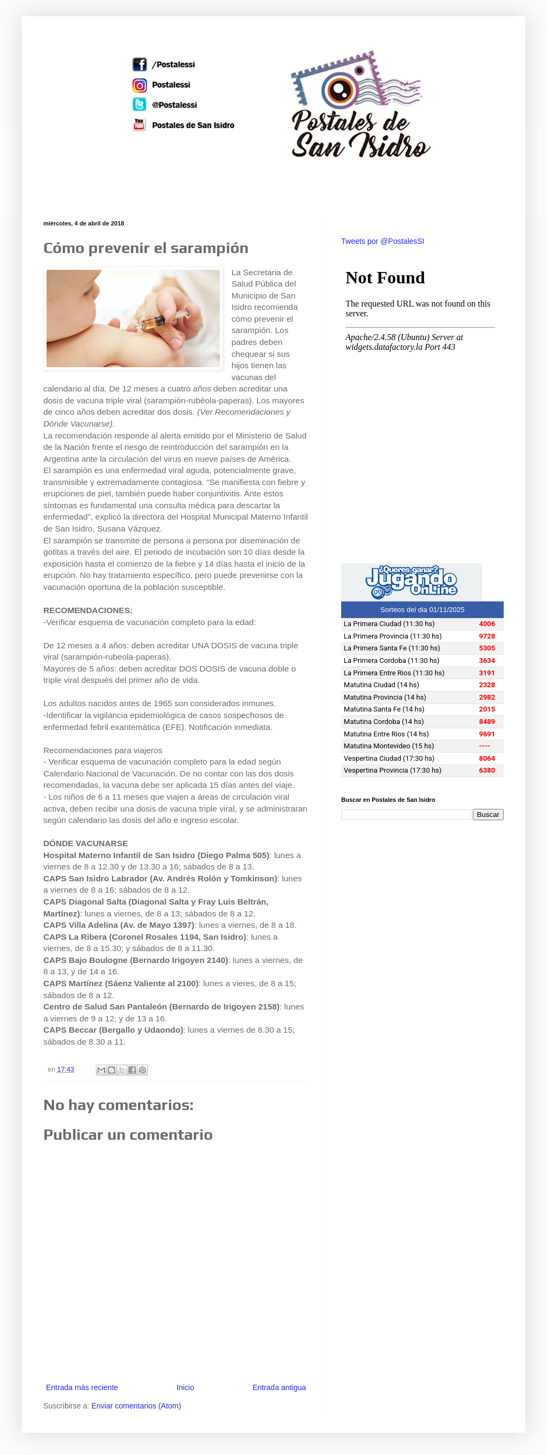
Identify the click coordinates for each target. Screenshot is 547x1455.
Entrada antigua (279, 1387)
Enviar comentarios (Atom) (136, 1405)
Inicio (185, 1387)
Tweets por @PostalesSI (383, 241)
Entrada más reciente (82, 1387)
